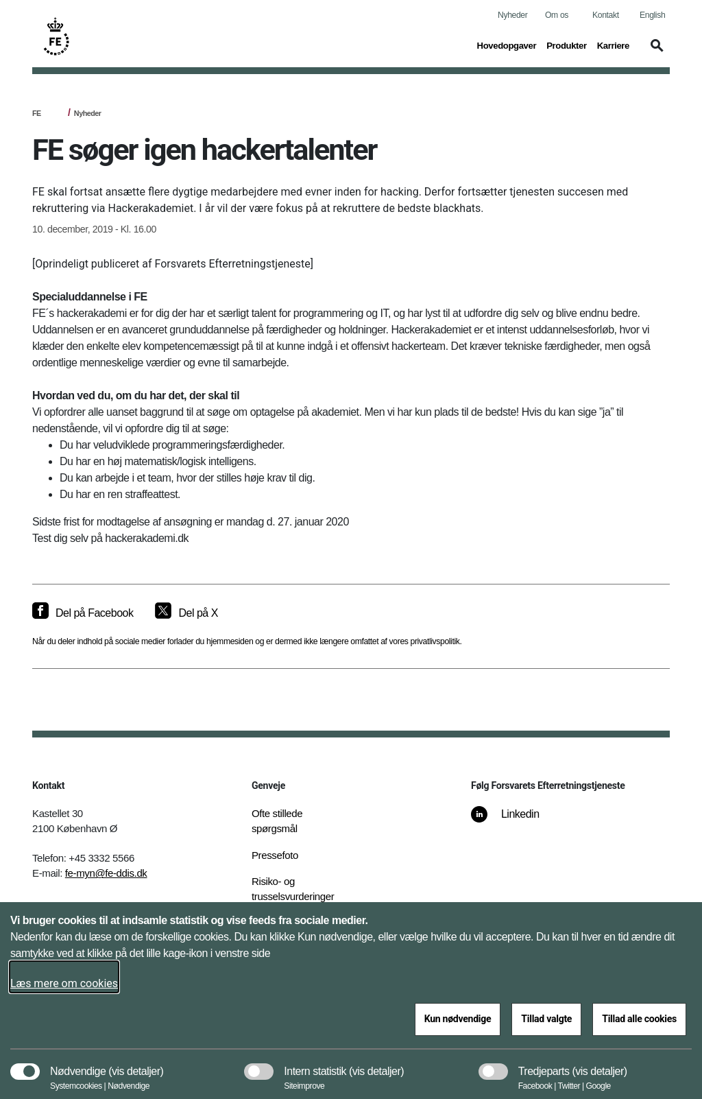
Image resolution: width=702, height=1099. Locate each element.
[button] (655, 52)
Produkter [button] (566, 44)
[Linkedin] (515, 821)
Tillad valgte (546, 1018)
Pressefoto (275, 855)
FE (36, 113)
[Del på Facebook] (82, 613)
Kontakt (605, 15)
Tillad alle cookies (639, 1018)
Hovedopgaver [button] (507, 44)
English (652, 15)
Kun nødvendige (458, 1018)
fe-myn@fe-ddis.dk (106, 873)
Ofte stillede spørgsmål (277, 821)
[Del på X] (186, 613)
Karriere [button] (613, 44)
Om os (556, 15)
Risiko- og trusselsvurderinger (293, 889)
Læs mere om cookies (64, 983)
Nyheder (512, 15)
